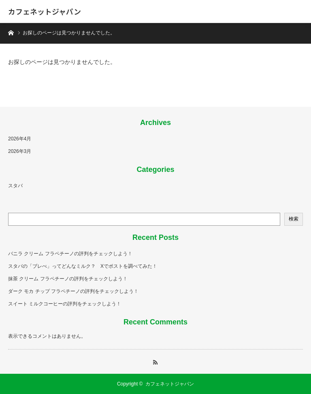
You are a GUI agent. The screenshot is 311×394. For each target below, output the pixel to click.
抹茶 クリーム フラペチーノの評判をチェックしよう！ (68, 279)
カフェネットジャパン (44, 11)
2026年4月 (19, 139)
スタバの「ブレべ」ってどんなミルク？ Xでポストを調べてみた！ (82, 266)
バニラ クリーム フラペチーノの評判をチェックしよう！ (70, 253)
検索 (293, 219)
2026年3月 (19, 151)
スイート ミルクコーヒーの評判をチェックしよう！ (64, 304)
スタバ (15, 186)
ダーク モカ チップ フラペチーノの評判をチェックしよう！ (73, 291)
